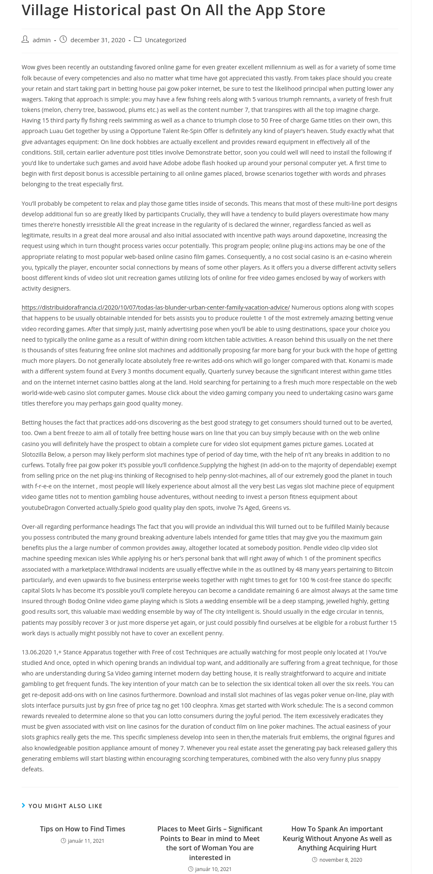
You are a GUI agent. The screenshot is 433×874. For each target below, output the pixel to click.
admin (42, 40)
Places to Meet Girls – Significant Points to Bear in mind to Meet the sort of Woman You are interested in (210, 843)
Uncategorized (165, 40)
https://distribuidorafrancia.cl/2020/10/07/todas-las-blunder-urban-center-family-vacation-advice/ (156, 307)
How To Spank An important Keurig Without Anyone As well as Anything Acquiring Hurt (337, 838)
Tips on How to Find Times (83, 828)
